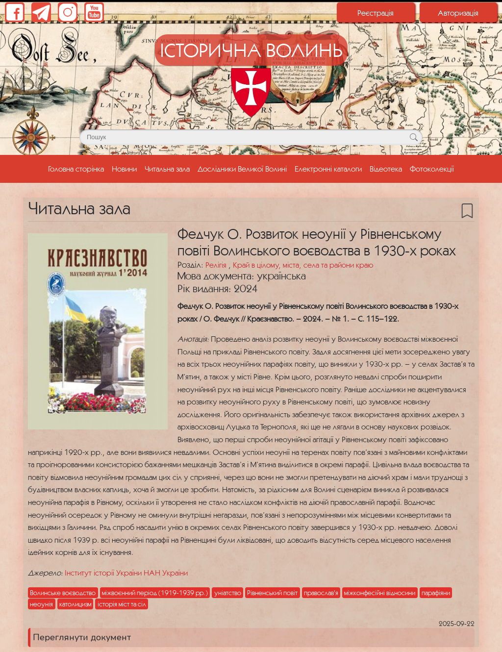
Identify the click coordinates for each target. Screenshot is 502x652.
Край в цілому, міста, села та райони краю (303, 264)
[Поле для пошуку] (251, 137)
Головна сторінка (78, 167)
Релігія (216, 264)
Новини (124, 168)
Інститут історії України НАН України (126, 572)
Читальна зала (167, 168)
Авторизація (458, 12)
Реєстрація (375, 12)
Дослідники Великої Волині (242, 168)
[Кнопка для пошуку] (413, 137)
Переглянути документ (82, 637)
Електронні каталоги (328, 168)
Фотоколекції (432, 168)
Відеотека (386, 168)
